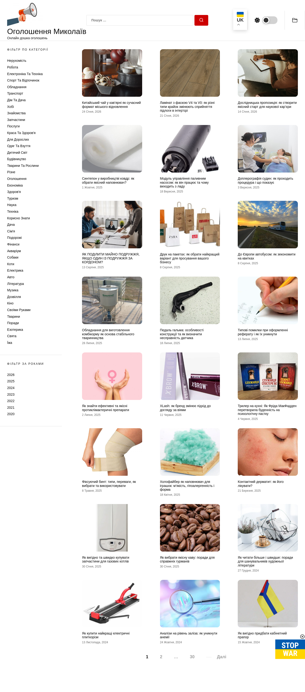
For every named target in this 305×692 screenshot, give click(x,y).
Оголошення (16, 179)
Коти (10, 264)
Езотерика (15, 330)
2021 (11, 407)
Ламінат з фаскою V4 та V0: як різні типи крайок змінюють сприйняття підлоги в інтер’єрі (187, 107)
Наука (11, 205)
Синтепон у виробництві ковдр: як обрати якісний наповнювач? (108, 180)
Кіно (10, 303)
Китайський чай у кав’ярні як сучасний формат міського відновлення (111, 105)
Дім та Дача (16, 100)
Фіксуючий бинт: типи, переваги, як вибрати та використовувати (109, 484)
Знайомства (16, 113)
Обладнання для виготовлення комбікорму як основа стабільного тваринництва (108, 334)
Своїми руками (18, 310)
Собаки (12, 257)
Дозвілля (14, 297)
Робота (12, 67)
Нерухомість (16, 60)
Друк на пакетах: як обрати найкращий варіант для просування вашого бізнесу (189, 258)
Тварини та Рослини (23, 166)
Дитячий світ (17, 152)
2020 (11, 414)
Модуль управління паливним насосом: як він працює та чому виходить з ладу (184, 182)
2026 (11, 375)
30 (192, 656)
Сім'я (11, 231)
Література (15, 284)
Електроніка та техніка (25, 74)
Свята (11, 336)
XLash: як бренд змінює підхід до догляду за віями (185, 408)
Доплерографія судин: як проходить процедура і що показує (265, 180)
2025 (11, 381)
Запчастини (16, 120)
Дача (11, 224)
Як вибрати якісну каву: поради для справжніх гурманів (187, 559)
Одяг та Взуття (18, 146)
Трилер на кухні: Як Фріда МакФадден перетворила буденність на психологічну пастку (267, 410)
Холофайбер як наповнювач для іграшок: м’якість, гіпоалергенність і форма (187, 486)
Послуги (13, 126)
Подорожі (14, 238)
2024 (11, 388)
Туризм (12, 198)
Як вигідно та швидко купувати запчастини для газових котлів (105, 559)
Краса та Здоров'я (21, 133)
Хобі (10, 107)
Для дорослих (18, 139)
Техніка (12, 211)
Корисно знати (18, 218)
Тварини (13, 316)
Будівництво (16, 159)
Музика (12, 290)
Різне (11, 172)
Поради (13, 323)
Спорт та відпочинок (23, 80)
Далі (221, 656)
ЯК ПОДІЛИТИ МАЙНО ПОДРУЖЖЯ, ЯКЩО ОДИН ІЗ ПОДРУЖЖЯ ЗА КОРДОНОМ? (111, 258)
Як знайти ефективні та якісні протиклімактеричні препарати (105, 408)
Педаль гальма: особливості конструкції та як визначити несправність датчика (182, 334)
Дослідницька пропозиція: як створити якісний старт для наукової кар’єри (267, 105)
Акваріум (14, 251)
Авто (11, 277)
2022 (11, 401)
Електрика (15, 270)
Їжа (9, 343)
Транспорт (15, 93)
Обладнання (16, 87)
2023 (11, 394)
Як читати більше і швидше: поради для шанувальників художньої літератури (265, 561)
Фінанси (13, 244)
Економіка (15, 185)
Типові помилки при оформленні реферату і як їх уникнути (263, 332)
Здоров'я (14, 192)
